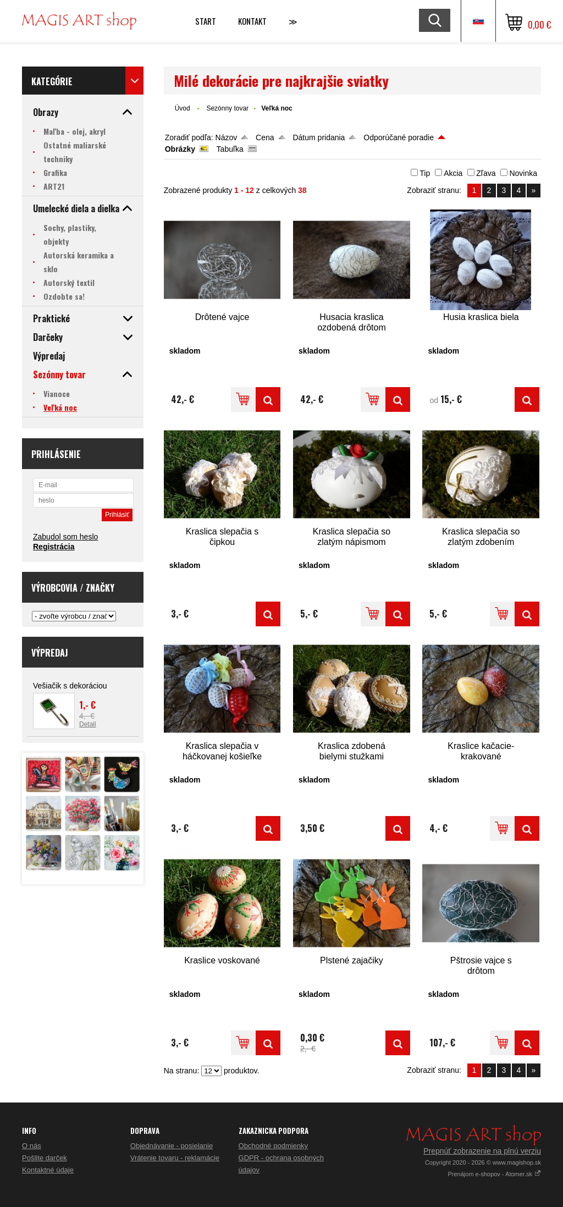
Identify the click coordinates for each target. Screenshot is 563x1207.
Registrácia (53, 546)
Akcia (453, 173)
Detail (87, 724)
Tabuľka (230, 149)
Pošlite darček (44, 1158)
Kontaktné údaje (48, 1170)
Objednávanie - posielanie (171, 1146)
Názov (227, 137)
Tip (425, 173)
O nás (31, 1146)
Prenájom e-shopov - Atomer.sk (494, 1174)
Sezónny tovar (227, 108)
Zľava (485, 173)
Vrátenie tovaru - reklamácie (174, 1158)
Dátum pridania (318, 137)
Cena (265, 137)
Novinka (523, 173)
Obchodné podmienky (273, 1146)
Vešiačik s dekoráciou (70, 685)
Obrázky (180, 149)
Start (205, 21)
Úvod (182, 108)
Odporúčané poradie (398, 137)
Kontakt (252, 21)
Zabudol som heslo (65, 536)
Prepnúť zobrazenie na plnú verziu (482, 1151)
